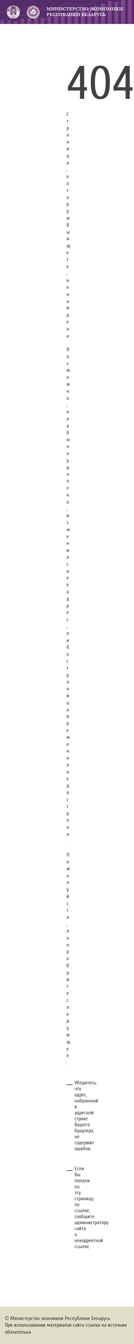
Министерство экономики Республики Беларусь (85, 11)
